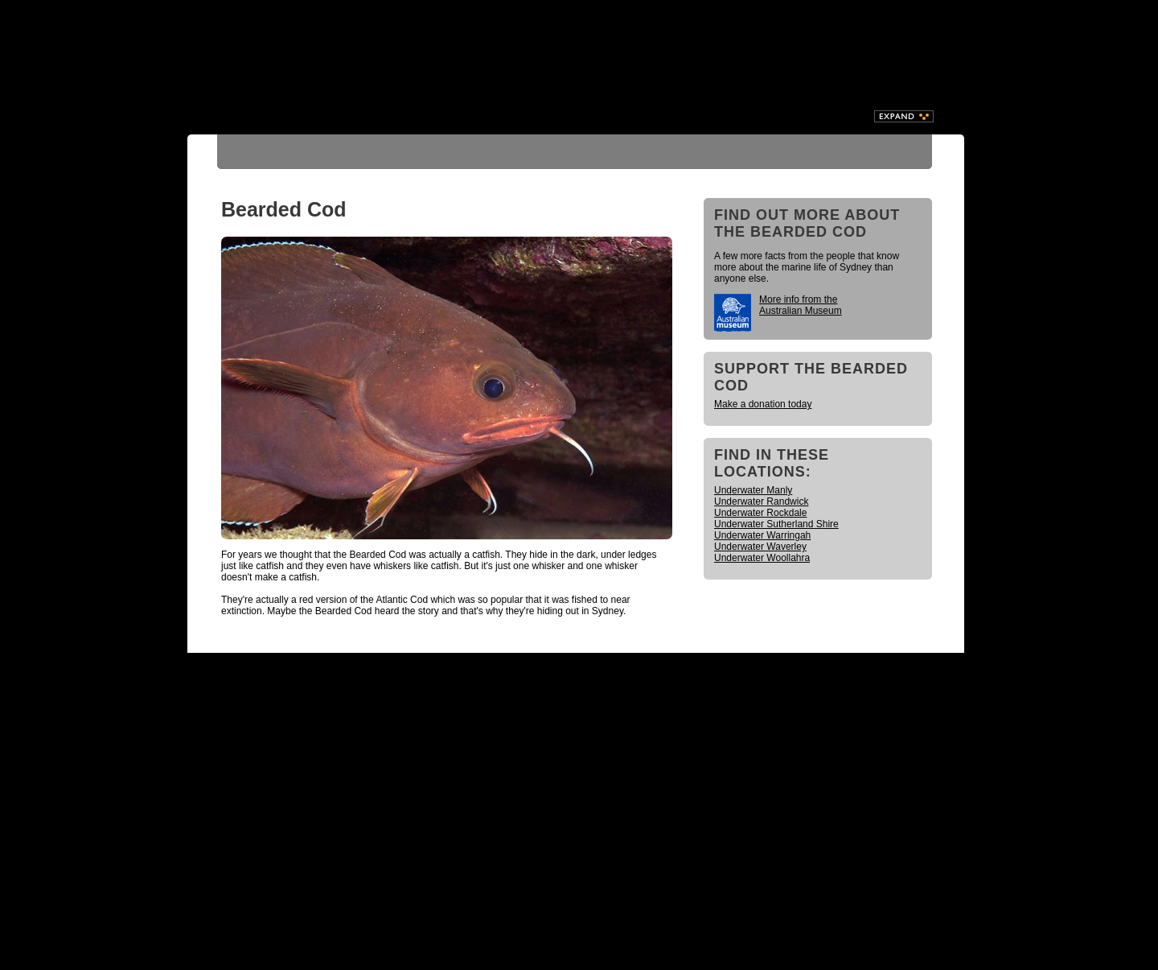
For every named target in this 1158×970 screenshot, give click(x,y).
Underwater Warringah (762, 535)
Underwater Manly (753, 490)
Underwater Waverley (760, 546)
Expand (904, 116)
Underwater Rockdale (760, 512)
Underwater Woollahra (762, 557)
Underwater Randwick (761, 501)
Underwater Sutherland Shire (776, 524)
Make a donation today (762, 404)
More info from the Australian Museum (800, 305)
